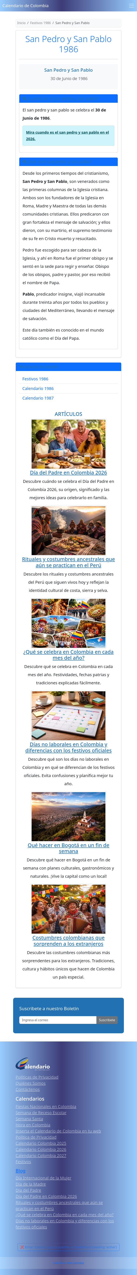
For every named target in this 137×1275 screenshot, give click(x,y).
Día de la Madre (31, 1184)
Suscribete (107, 1020)
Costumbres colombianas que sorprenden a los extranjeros (68, 940)
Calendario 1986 (38, 388)
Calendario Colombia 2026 (41, 1149)
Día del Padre (28, 1190)
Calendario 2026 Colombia (68, 1263)
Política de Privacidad (36, 1137)
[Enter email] (58, 1020)
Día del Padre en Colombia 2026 (68, 472)
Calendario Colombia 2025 (41, 1143)
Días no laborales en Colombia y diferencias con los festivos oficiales (68, 747)
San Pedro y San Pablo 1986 (68, 44)
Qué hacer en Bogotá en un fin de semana (68, 848)
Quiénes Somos (31, 1083)
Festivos (23, 1161)
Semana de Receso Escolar (41, 1112)
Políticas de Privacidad (37, 1077)
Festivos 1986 (35, 379)
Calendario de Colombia (25, 5)
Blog (20, 1170)
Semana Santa (29, 1118)
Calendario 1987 (38, 398)
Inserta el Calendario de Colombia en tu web (58, 1131)
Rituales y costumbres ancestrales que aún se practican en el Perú (68, 562)
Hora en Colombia (33, 1125)
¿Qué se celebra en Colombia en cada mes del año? (68, 654)
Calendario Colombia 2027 (41, 1155)
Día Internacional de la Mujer (43, 1178)
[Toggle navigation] (131, 6)
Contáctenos (28, 1089)
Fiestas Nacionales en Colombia (46, 1106)
